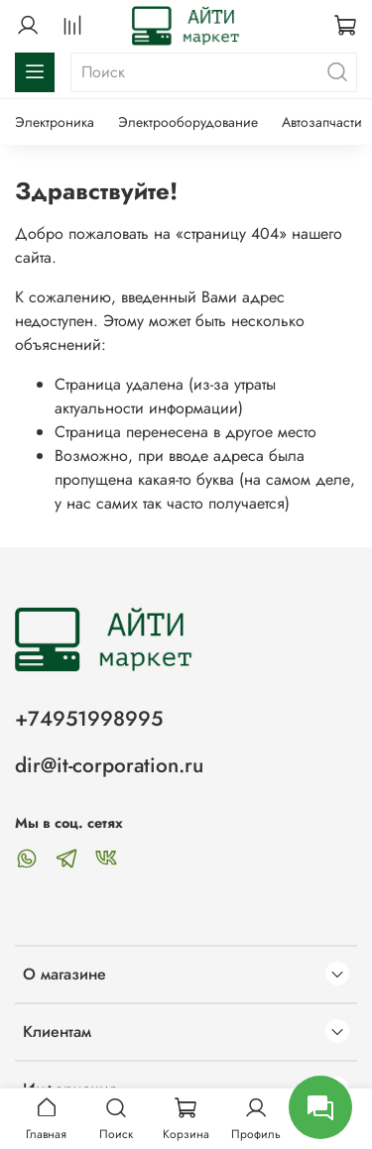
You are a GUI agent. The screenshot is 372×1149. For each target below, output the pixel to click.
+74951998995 (89, 719)
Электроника (54, 122)
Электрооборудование (188, 122)
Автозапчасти (322, 122)
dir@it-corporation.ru (109, 765)
